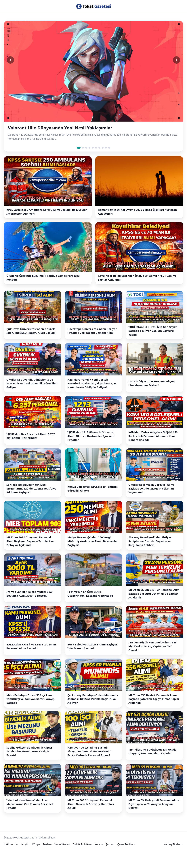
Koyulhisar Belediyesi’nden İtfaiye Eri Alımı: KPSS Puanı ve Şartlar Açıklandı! (137, 277)
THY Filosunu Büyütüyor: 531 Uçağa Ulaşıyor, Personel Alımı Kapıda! (152, 751)
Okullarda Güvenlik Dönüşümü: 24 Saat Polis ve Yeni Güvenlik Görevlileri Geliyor (32, 383)
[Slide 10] (109, 148)
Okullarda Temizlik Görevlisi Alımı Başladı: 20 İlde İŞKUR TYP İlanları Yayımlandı (151, 488)
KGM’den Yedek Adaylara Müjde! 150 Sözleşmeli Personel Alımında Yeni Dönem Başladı (153, 436)
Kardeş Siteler (172, 844)
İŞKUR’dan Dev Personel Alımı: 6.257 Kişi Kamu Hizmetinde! (30, 436)
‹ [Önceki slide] (10, 60)
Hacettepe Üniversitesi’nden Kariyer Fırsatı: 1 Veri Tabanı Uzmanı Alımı (92, 331)
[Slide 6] (96, 148)
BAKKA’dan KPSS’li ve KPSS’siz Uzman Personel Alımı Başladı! (31, 646)
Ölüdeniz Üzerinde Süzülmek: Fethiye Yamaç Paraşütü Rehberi (43, 277)
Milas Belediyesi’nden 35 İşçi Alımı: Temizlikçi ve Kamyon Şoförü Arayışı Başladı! (30, 698)
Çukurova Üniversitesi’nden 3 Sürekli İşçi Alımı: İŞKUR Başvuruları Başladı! (31, 331)
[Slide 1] (79, 148)
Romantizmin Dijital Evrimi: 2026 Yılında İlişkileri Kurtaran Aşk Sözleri (137, 211)
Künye (36, 844)
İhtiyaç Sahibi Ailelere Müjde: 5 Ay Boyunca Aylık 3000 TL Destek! (29, 593)
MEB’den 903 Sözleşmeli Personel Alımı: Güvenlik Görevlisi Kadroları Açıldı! (90, 804)
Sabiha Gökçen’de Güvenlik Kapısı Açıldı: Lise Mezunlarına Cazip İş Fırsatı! (29, 751)
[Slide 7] (99, 148)
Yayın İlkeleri (62, 844)
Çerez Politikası (126, 844)
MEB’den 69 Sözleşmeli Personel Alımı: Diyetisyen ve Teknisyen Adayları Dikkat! (154, 804)
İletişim (25, 844)
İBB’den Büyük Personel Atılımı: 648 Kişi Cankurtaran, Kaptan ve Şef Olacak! (152, 646)
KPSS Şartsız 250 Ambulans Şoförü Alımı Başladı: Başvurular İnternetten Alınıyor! (46, 211)
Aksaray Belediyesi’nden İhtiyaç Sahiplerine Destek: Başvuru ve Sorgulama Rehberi (149, 541)
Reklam (47, 844)
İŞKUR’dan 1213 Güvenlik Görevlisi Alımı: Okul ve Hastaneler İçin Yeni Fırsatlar (90, 436)
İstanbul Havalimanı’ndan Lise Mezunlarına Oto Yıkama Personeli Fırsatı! (30, 804)
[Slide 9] (106, 148)
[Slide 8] (103, 148)
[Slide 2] (83, 148)
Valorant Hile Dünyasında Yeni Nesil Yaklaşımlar (60, 128)
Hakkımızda (11, 844)
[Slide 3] (86, 148)
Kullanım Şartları (105, 844)
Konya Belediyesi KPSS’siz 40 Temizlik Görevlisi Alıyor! (92, 488)
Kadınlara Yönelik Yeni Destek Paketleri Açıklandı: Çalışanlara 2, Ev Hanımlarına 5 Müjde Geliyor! (92, 383)
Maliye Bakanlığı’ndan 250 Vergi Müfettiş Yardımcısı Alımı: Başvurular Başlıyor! (92, 541)
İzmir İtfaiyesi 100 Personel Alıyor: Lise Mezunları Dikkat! (151, 383)
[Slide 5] (93, 148)
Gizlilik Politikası (81, 844)
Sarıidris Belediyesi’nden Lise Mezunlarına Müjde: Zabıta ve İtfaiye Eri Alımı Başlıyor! (31, 488)
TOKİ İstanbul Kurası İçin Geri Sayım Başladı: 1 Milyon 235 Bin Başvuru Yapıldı (153, 330)
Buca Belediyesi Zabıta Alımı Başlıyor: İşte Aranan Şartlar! (92, 646)
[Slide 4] (89, 148)
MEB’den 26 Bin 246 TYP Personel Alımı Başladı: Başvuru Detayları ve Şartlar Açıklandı (154, 593)
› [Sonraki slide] (176, 60)
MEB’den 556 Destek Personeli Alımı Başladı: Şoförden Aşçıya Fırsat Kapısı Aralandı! (153, 698)
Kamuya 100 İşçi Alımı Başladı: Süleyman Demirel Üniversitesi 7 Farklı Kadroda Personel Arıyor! (89, 751)
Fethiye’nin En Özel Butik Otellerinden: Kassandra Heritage (90, 593)
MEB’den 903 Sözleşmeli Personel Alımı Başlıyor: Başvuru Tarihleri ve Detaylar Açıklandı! (30, 541)
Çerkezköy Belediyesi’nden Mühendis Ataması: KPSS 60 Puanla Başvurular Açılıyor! (92, 698)
